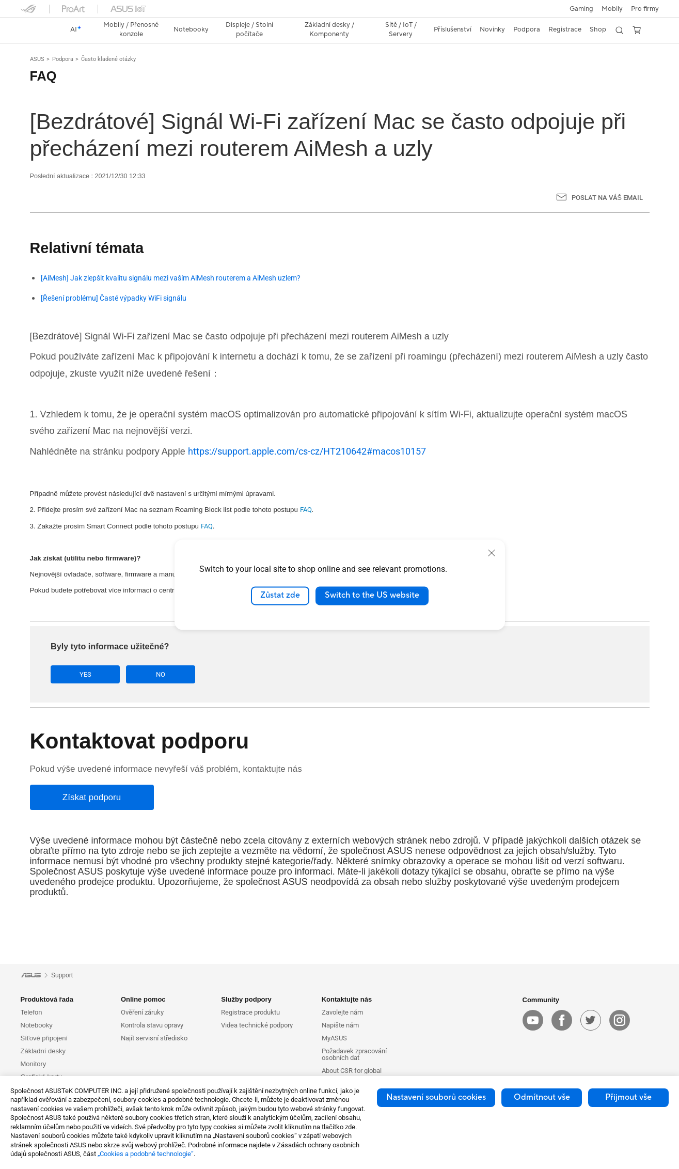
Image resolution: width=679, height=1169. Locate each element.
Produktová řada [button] (47, 999)
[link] (38, 30)
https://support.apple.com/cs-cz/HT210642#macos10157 (307, 451)
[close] (491, 553)
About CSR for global (352, 1070)
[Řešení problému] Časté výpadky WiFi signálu (113, 298)
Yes (83, 674)
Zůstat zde (280, 595)
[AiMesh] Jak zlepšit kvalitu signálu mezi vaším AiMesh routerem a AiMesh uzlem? (171, 278)
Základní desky (43, 1051)
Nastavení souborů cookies (436, 1097)
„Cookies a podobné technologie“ (146, 1154)
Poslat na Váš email (607, 197)
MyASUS (334, 1038)
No (154, 674)
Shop (598, 29)
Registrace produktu (250, 1012)
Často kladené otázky (108, 59)
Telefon (31, 1012)
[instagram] (619, 1020)
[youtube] (533, 1020)
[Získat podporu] (92, 797)
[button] (581, 9)
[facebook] (561, 1020)
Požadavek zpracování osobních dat (354, 1054)
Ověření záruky (142, 1012)
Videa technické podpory (257, 1025)
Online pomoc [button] (143, 999)
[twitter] (590, 1020)
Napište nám (340, 1025)
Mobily (612, 9)
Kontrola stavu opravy (152, 1025)
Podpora (62, 59)
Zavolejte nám (342, 1012)
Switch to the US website (372, 595)
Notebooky (37, 1025)
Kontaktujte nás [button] (347, 999)
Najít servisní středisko (154, 1038)
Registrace (564, 29)
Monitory (33, 1064)
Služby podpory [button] (246, 999)
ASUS (37, 59)
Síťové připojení (44, 1038)
